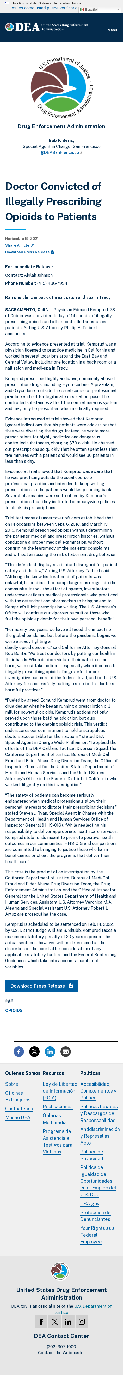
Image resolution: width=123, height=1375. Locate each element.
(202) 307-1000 (61, 1346)
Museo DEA (17, 1117)
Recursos (53, 1073)
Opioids (14, 1010)
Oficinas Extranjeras (17, 1096)
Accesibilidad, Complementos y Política (98, 1090)
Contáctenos (19, 1108)
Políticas (90, 1073)
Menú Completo (112, 27)
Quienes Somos (23, 1073)
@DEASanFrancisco (61, 152)
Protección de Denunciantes (95, 1216)
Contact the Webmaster (61, 1352)
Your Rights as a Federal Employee (97, 1234)
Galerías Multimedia (55, 1119)
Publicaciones (58, 1106)
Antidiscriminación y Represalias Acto (100, 1136)
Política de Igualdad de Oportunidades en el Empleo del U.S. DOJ (98, 1181)
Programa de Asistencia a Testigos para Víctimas (57, 1141)
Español (89, 10)
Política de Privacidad (91, 1155)
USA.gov (89, 1203)
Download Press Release (29, 252)
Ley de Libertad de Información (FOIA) (60, 1090)
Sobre (11, 1084)
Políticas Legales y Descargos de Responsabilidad (99, 1113)
